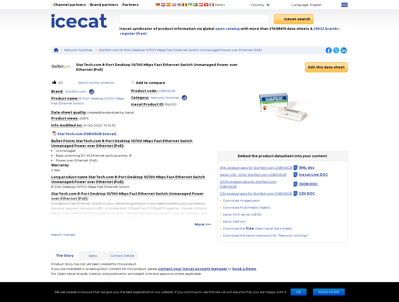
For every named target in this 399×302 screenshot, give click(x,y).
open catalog (227, 29)
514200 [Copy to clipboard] (171, 104)
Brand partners (104, 5)
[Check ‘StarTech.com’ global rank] (91, 92)
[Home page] (85, 21)
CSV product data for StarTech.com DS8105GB (256, 193)
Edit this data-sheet (326, 67)
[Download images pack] (240, 200)
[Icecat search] (294, 19)
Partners (130, 5)
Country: (257, 5)
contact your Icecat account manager (193, 269)
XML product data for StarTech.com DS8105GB (256, 168)
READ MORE (328, 292)
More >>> (203, 224)
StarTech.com (75, 91)
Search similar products (96, 82)
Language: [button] (299, 5)
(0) (60, 82)
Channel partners (69, 5)
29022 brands (326, 29)
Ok (298, 292)
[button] (245, 207)
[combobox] (194, 19)
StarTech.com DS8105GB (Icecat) (86, 134)
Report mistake (63, 235)
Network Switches (78, 50)
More (220, 5)
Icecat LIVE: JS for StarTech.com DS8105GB (253, 175)
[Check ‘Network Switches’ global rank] (184, 97)
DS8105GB (166, 91)
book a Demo (244, 269)
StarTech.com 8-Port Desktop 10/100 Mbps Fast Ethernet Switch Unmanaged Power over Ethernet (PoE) (180, 50)
